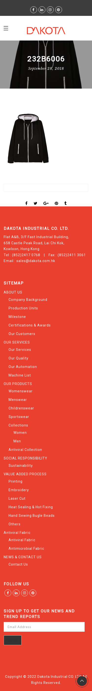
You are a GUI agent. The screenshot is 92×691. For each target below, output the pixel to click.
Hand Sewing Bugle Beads (32, 516)
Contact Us (18, 564)
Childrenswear (21, 408)
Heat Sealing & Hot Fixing (31, 507)
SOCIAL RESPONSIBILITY (25, 458)
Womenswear (21, 391)
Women (20, 433)
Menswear (18, 400)
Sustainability (21, 465)
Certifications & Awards (30, 325)
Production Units (23, 308)
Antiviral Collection (25, 450)
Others (15, 524)
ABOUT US (13, 292)
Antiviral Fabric (17, 533)
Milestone (17, 317)
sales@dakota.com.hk (35, 261)
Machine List (20, 375)
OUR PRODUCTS (18, 384)
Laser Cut (17, 498)
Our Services (20, 350)
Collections (18, 425)
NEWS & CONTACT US (23, 557)
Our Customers (22, 334)
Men (17, 441)
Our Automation (23, 367)
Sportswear (19, 417)
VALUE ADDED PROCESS (25, 474)
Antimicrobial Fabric (26, 548)
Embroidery (19, 490)
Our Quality (18, 358)
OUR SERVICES (17, 342)
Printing (16, 481)
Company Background (28, 300)
